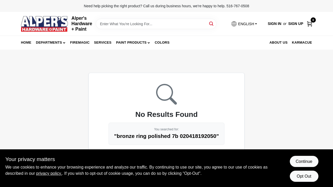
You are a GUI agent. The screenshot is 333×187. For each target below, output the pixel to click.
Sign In (274, 24)
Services (102, 42)
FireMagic (80, 42)
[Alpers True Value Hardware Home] (44, 24)
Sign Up (295, 24)
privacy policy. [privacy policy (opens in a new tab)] (49, 173)
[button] (244, 23)
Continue (304, 161)
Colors (162, 42)
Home (26, 42)
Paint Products (131, 42)
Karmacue (302, 42)
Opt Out (304, 176)
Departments (49, 42)
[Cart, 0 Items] (309, 23)
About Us (279, 42)
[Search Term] (156, 24)
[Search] (211, 23)
